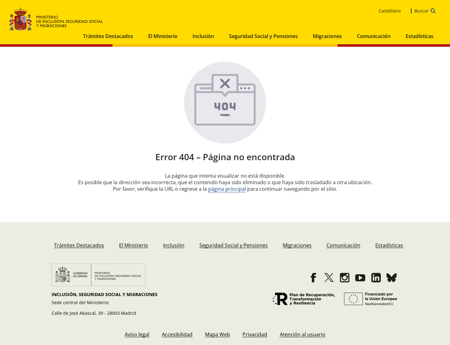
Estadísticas (419, 36)
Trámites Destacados (108, 36)
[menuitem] (79, 245)
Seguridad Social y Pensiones (263, 36)
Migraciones (327, 36)
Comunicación (374, 36)
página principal (227, 188)
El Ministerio (163, 36)
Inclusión (203, 36)
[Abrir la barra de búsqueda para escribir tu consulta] (425, 11)
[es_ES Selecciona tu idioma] (393, 11)
